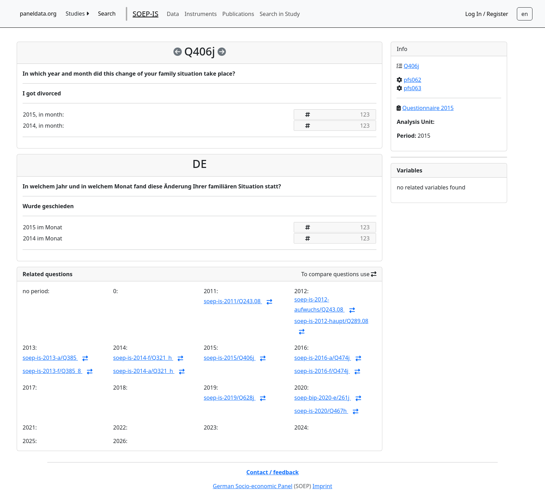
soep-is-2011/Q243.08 (233, 301)
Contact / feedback (272, 472)
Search (107, 13)
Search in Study (280, 14)
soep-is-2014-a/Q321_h (143, 371)
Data (173, 14)
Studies (77, 13)
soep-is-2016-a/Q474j (322, 358)
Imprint (322, 486)
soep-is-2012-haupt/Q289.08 (331, 321)
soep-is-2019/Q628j (229, 397)
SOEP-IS (145, 13)
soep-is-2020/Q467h (321, 411)
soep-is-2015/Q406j (229, 358)
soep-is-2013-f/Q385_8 (52, 371)
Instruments (201, 14)
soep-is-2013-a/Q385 (50, 358)
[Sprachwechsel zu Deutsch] (524, 13)
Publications (238, 14)
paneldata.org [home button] (38, 13)
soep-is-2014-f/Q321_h (143, 358)
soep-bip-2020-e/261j (322, 397)
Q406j (411, 66)
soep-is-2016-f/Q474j (322, 371)
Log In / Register (486, 14)
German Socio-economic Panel (252, 486)
